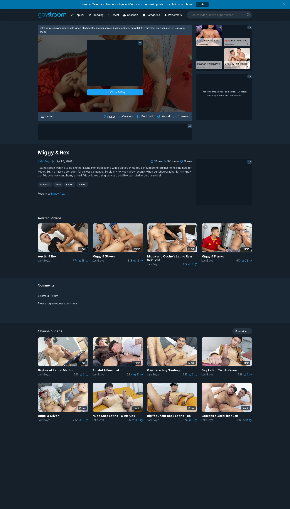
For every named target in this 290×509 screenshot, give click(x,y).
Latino (69, 184)
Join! (202, 4)
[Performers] (173, 15)
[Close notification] (284, 4)
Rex (62, 193)
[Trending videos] (96, 15)
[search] (248, 14)
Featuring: (44, 193)
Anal (58, 184)
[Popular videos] (78, 15)
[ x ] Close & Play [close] (115, 92)
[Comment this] (126, 116)
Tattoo (82, 184)
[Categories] (151, 15)
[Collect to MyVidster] (146, 116)
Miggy (55, 193)
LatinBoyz (44, 161)
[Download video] (182, 116)
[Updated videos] (113, 15)
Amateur (45, 184)
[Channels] (131, 15)
